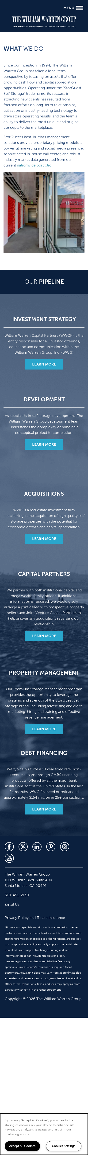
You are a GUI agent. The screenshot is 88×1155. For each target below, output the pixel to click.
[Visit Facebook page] (9, 846)
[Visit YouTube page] (9, 858)
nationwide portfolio (34, 165)
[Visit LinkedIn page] (37, 846)
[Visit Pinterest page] (50, 846)
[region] (44, 1134)
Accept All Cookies (22, 1146)
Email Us (12, 904)
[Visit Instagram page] (64, 846)
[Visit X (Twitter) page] (23, 846)
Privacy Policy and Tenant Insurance (35, 917)
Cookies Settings (63, 1146)
